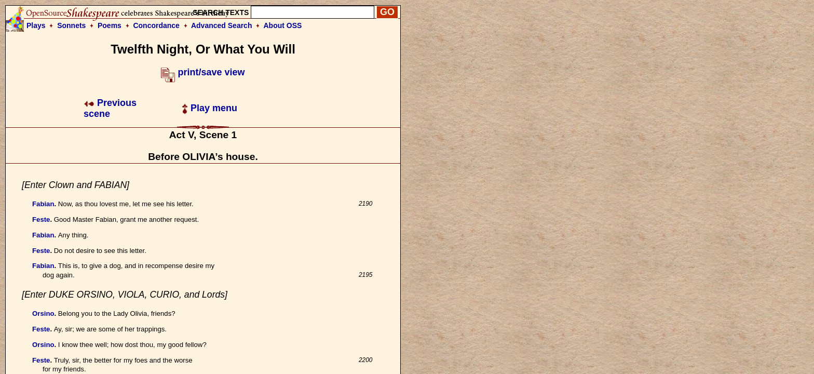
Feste (41, 219)
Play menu (209, 108)
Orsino (43, 313)
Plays (36, 25)
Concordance (156, 25)
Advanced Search (221, 25)
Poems (109, 25)
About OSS (283, 25)
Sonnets (71, 25)
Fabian (43, 204)
